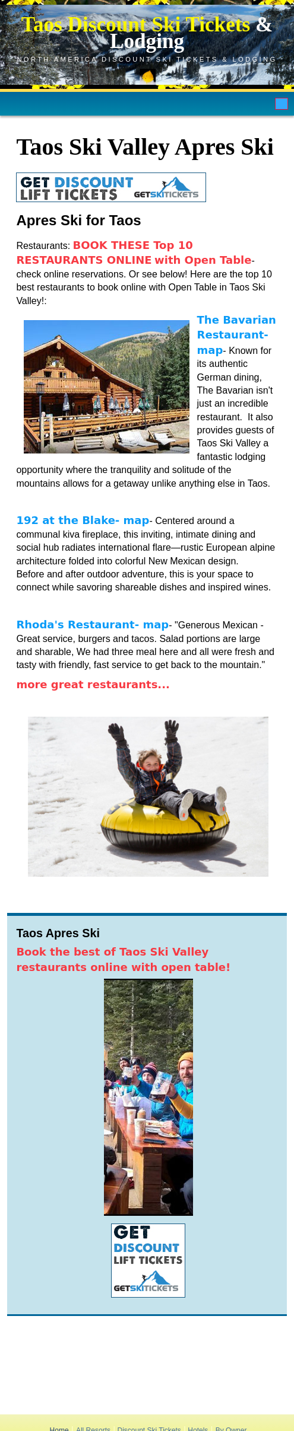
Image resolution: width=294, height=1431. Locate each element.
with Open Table (202, 260)
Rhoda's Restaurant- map (92, 624)
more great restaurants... (93, 684)
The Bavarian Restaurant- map (236, 335)
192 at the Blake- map (82, 520)
